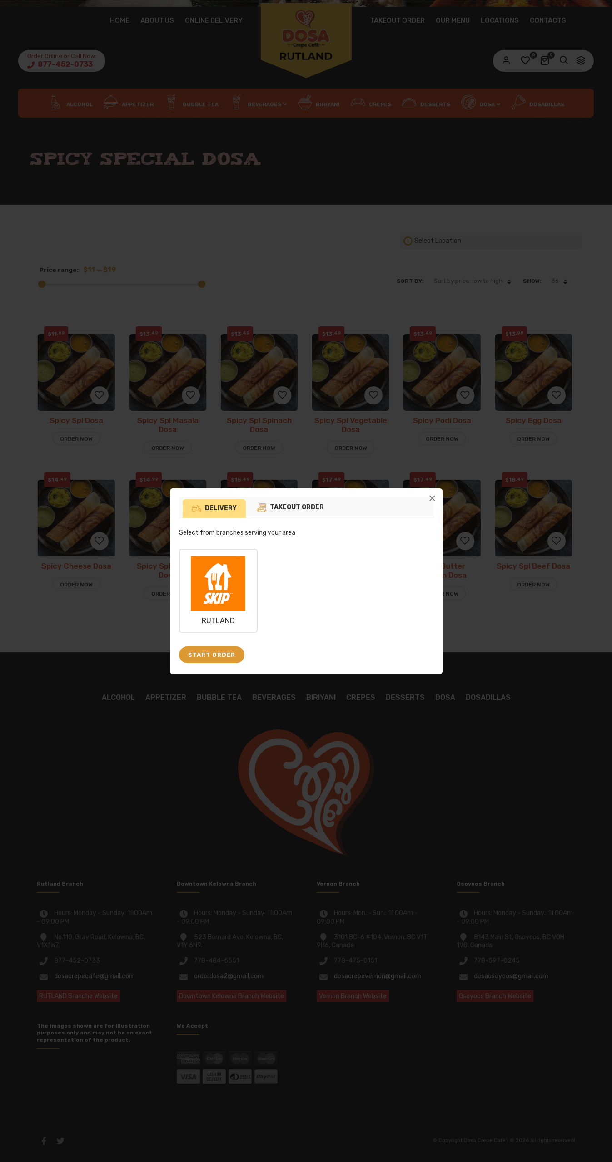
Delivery (221, 508)
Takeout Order (297, 507)
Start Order (211, 654)
